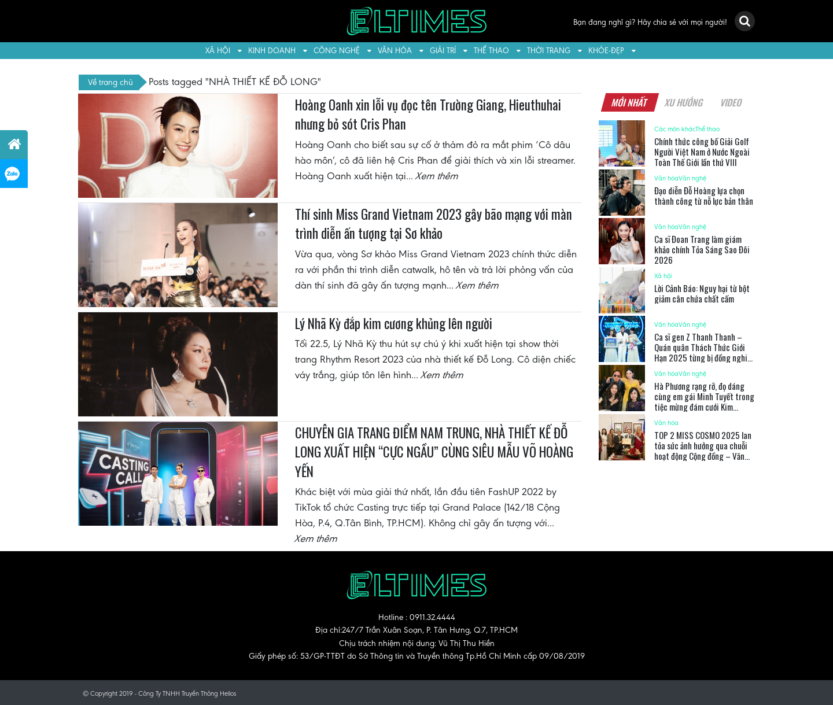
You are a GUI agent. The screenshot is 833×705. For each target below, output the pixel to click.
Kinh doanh (272, 51)
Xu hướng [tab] (684, 102)
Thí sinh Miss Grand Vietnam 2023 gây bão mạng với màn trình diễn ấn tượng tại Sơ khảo (433, 223)
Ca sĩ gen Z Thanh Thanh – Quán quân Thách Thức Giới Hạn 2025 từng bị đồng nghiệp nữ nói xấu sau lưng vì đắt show (704, 352)
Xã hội (217, 51)
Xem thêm (437, 175)
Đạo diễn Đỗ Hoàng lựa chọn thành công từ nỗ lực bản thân (703, 195)
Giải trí (443, 51)
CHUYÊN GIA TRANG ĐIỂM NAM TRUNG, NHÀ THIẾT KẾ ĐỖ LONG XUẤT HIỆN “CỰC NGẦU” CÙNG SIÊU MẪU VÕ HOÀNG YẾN (434, 452)
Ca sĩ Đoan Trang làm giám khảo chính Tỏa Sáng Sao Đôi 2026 (702, 249)
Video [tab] (730, 102)
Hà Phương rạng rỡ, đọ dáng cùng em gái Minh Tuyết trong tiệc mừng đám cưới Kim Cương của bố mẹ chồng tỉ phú (704, 401)
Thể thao (491, 51)
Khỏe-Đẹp (606, 51)
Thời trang (548, 51)
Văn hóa (395, 51)
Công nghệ (337, 51)
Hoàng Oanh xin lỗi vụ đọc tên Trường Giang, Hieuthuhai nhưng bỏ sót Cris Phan (428, 114)
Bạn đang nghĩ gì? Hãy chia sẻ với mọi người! (650, 22)
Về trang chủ (110, 82)
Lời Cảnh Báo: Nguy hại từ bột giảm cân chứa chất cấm (702, 293)
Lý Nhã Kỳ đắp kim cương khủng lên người (393, 323)
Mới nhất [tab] (629, 102)
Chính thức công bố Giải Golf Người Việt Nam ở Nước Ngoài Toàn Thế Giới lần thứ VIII (702, 151)
